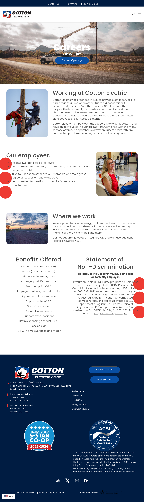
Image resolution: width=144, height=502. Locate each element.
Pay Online (72, 3)
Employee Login (104, 379)
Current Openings (72, 60)
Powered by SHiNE (89, 493)
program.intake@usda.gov (110, 313)
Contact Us (53, 3)
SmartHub (15, 389)
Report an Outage (90, 3)
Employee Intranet (104, 370)
